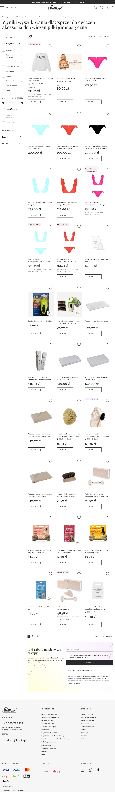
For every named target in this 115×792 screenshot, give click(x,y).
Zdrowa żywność (87, 714)
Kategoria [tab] (9, 43)
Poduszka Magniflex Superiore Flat (96, 322)
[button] (107, 8)
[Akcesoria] (12, 63)
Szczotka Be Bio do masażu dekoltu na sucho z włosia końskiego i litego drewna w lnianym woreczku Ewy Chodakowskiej (67, 495)
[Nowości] (12, 51)
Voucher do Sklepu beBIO (66, 79)
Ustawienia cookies (48, 748)
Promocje (84, 733)
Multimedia (85, 723)
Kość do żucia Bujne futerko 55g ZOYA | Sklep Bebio (69, 551)
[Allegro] (12, 90)
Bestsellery (85, 739)
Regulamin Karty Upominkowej (52, 736)
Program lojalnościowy (49, 714)
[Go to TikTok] (98, 770)
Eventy (83, 730)
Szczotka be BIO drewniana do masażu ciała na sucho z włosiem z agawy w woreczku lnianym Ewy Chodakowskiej (69, 435)
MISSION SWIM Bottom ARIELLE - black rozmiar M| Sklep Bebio (96, 147)
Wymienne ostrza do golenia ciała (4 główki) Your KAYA (96, 608)
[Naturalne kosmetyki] (12, 57)
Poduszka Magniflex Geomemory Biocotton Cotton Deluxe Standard (40, 495)
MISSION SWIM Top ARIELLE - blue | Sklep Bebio (40, 204)
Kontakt (44, 751)
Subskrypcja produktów (50, 717)
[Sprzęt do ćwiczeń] (12, 67)
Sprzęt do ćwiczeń (87, 720)
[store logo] (56, 7)
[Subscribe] (89, 662)
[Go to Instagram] (90, 770)
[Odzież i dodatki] (12, 86)
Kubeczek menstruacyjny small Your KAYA (96, 260)
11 (68, 439)
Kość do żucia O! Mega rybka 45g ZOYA (41, 608)
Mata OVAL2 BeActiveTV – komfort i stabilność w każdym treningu (39, 378)
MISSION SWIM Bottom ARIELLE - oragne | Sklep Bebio (68, 147)
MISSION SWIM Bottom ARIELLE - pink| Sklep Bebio (96, 80)
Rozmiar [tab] (6, 143)
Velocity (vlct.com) (18, 790)
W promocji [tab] (7, 130)
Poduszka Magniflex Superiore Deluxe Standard (68, 378)
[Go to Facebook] (82, 770)
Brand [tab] (5, 137)
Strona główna (7, 17)
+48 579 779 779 (12, 723)
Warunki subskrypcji (48, 727)
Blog (43, 754)
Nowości (84, 736)
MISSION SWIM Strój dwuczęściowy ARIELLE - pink (95, 204)
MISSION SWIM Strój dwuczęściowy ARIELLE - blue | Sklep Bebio (39, 260)
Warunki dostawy (47, 723)
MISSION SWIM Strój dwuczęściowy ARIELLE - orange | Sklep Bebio (69, 260)
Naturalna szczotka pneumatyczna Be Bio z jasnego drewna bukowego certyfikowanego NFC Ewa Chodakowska (97, 435)
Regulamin (45, 730)
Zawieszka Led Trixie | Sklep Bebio (41, 321)
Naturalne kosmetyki (88, 717)
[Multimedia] (12, 72)
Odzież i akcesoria (87, 727)
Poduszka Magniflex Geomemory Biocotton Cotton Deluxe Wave (40, 435)
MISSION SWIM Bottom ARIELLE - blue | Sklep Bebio (39, 147)
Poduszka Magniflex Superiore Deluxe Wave (96, 378)
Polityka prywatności (48, 742)
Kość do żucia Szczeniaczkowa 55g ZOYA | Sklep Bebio (40, 551)
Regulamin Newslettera (50, 733)
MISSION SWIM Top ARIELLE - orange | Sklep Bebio (67, 204)
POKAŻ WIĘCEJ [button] (74, 683)
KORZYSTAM (79, 2)
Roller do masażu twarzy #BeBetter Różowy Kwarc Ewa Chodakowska (96, 495)
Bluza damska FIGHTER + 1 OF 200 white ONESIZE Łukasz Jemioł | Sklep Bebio (40, 80)
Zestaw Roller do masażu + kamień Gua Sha (67, 608)
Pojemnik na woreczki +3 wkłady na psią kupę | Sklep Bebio (69, 322)
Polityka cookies (47, 745)
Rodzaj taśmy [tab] (10, 109)
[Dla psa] (12, 77)
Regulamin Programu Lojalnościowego (55, 739)
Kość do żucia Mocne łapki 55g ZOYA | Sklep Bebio (96, 551)
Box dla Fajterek (47, 720)
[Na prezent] (12, 82)
